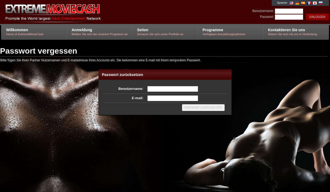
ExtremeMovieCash (64, 12)
